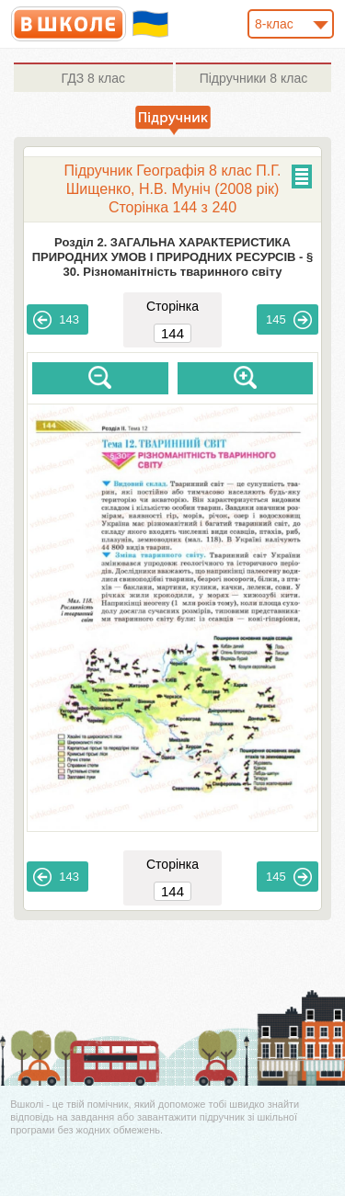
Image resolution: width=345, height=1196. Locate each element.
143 (56, 320)
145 (289, 320)
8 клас (93, 78)
